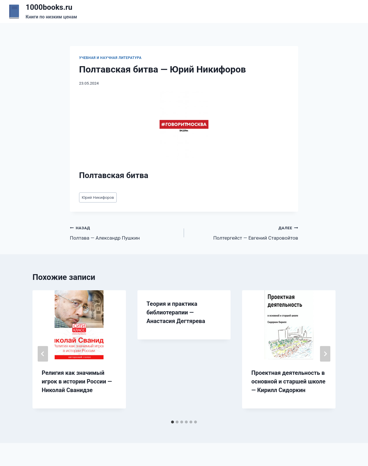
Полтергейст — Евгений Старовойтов (243, 232)
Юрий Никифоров (98, 197)
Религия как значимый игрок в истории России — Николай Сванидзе (77, 381)
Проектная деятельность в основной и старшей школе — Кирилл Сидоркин (288, 381)
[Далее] (325, 354)
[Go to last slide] (43, 354)
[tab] (172, 422)
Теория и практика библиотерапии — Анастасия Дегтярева (176, 312)
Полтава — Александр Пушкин (124, 232)
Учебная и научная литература (110, 58)
